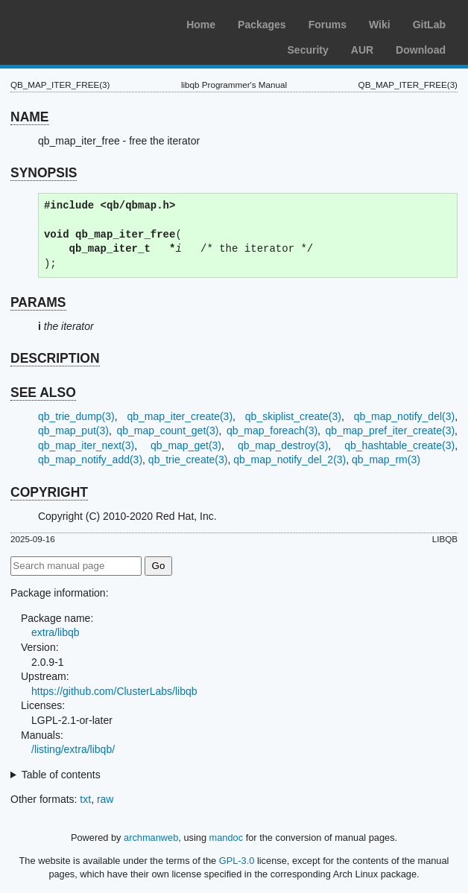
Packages (262, 25)
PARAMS (38, 302)
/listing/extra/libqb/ (73, 749)
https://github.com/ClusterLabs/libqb (114, 691)
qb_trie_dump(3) (76, 416)
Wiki (379, 25)
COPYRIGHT (49, 492)
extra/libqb (55, 632)
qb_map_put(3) (73, 430)
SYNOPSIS (43, 172)
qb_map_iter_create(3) (180, 416)
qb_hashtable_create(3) (399, 445)
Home (200, 25)
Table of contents (61, 775)
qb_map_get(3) (186, 445)
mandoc (226, 837)
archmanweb (151, 837)
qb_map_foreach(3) (272, 430)
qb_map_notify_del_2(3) (289, 459)
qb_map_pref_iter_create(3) (390, 430)
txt (85, 799)
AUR (362, 50)
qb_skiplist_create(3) (293, 416)
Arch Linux (82, 22)
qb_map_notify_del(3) (404, 416)
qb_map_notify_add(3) (90, 459)
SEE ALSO (43, 392)
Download (421, 50)
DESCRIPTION (55, 358)
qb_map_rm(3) (386, 459)
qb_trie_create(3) (188, 459)
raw (105, 799)
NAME (29, 116)
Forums (328, 25)
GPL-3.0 (237, 860)
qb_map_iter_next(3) (86, 445)
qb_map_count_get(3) (167, 430)
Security (308, 50)
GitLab (429, 25)
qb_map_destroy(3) (283, 445)
